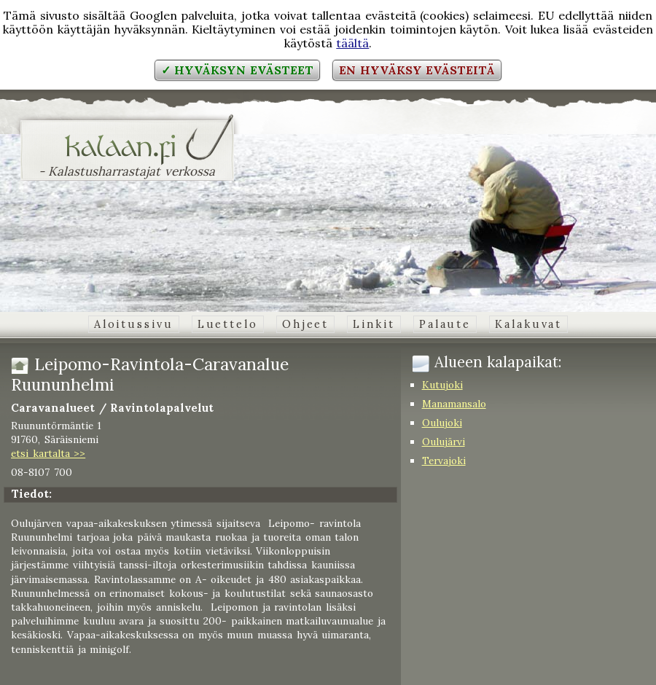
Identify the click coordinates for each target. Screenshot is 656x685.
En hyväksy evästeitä (417, 70)
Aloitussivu (133, 324)
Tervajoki (444, 460)
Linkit (373, 324)
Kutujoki (442, 384)
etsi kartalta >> (48, 453)
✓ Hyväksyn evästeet (237, 70)
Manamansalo (454, 403)
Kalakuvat (528, 324)
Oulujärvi (443, 441)
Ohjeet (305, 324)
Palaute (445, 324)
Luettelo (228, 324)
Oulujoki (442, 422)
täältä (352, 43)
